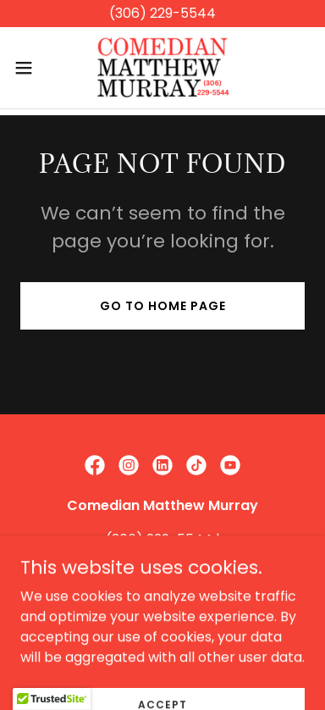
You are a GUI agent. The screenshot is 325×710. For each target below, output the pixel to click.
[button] (30, 68)
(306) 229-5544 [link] (159, 539)
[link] (162, 68)
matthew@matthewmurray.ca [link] (163, 559)
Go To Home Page (163, 305)
